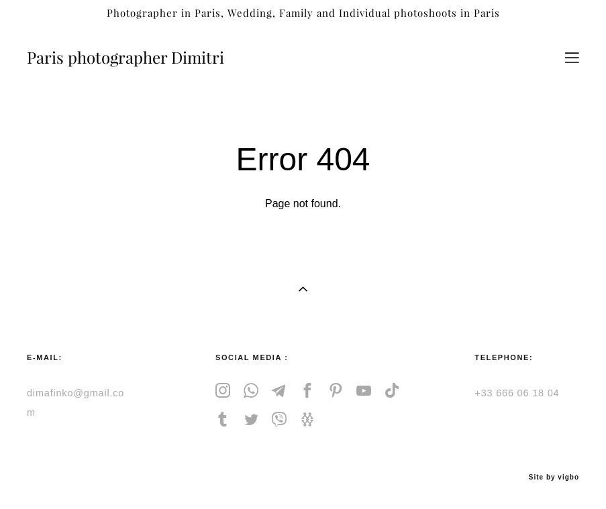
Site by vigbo (554, 477)
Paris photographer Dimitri (125, 58)
